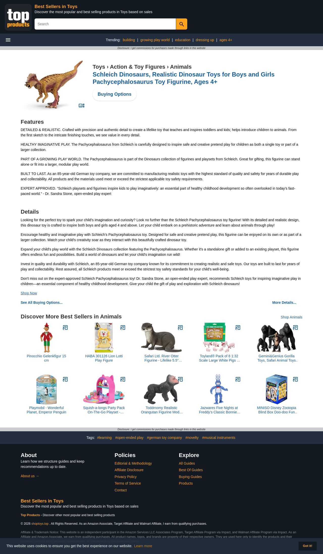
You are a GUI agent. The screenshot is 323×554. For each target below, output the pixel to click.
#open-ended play (129, 438)
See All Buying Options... (42, 302)
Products (186, 483)
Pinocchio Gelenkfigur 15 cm (46, 358)
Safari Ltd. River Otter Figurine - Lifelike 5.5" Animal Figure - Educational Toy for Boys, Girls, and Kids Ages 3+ (161, 358)
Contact (121, 490)
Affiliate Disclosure (129, 470)
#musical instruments (218, 438)
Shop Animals (291, 317)
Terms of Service (128, 483)
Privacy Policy (126, 477)
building (129, 40)
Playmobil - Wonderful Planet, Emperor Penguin (46, 410)
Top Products (31, 515)
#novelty (192, 438)
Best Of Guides (191, 470)
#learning (104, 438)
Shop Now (29, 293)
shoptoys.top (39, 523)
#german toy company (164, 438)
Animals (181, 67)
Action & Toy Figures (137, 67)
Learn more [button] (143, 546)
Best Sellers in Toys (56, 6)
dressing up (205, 40)
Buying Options (114, 94)
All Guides (187, 463)
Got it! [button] (307, 546)
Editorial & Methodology (133, 463)
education (183, 40)
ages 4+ (226, 40)
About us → (30, 476)
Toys (99, 67)
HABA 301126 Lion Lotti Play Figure (104, 358)
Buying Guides (190, 477)
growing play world (155, 40)
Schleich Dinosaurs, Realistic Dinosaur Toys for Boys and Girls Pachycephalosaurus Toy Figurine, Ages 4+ (184, 78)
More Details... (284, 302)
